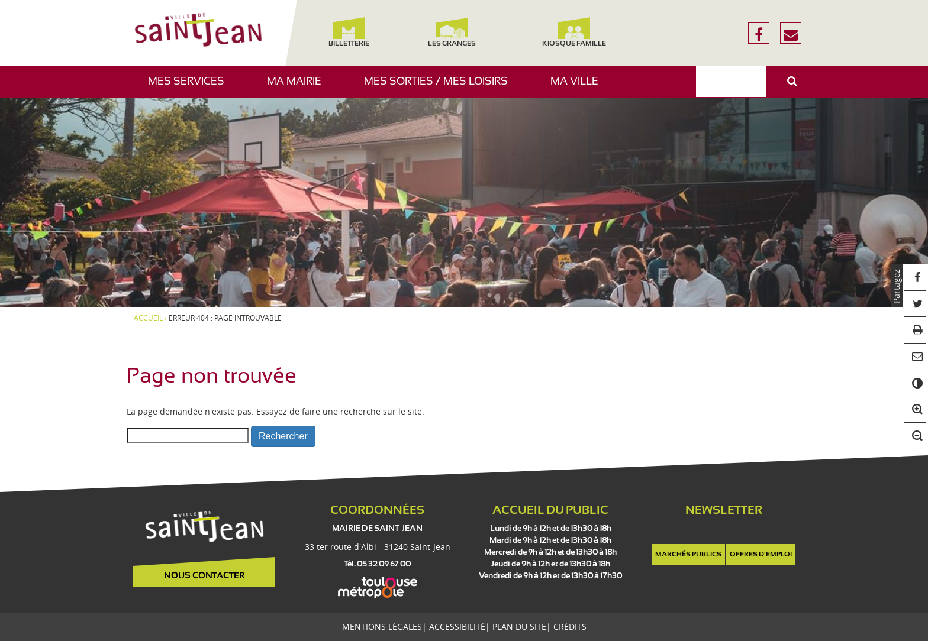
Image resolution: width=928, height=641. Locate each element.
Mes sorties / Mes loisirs (440, 87)
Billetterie (348, 32)
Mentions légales (382, 626)
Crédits (570, 626)
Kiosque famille (574, 32)
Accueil (148, 318)
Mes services (190, 87)
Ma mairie (298, 87)
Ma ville (578, 87)
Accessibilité (457, 626)
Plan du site (519, 626)
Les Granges (451, 32)
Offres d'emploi (761, 554)
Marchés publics (688, 554)
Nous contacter (204, 576)
